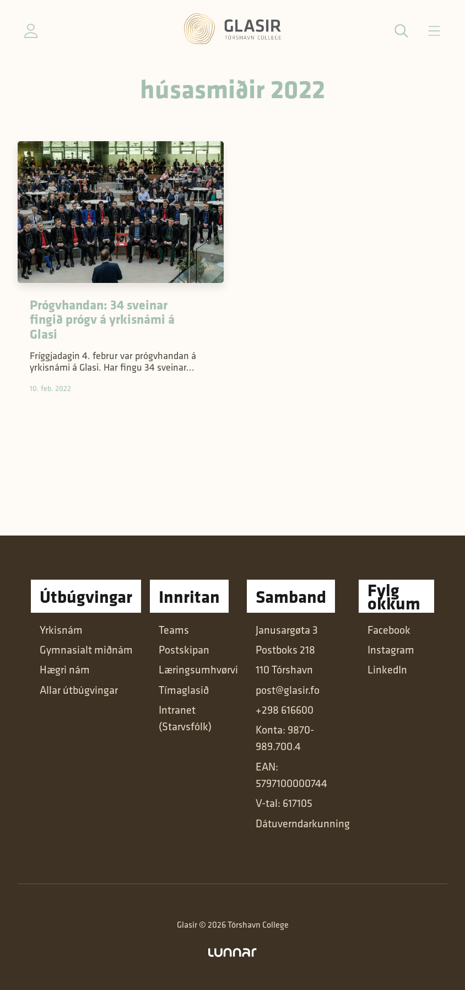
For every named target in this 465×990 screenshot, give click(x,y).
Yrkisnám (61, 630)
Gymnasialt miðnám (86, 649)
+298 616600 (284, 710)
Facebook (388, 630)
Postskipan (184, 649)
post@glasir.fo (288, 690)
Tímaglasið (184, 690)
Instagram (390, 649)
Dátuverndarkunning (303, 823)
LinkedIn (387, 669)
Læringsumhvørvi (198, 669)
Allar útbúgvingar (79, 690)
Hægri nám (65, 669)
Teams (174, 630)
